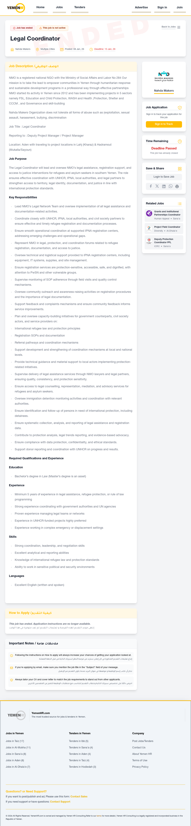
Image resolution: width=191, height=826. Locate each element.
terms (99, 816)
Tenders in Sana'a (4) (81, 748)
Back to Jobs (169, 27)
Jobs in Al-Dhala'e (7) (18, 767)
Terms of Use (139, 760)
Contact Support (60, 802)
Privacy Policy (140, 767)
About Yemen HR (142, 754)
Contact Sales (78, 797)
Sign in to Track (164, 124)
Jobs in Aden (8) (15, 760)
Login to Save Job (164, 177)
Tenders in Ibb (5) (78, 741)
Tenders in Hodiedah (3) (82, 767)
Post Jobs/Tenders (142, 741)
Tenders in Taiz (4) (79, 760)
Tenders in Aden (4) (80, 754)
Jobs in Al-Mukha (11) (18, 748)
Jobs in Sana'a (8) (16, 754)
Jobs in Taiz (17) (15, 741)
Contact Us (138, 748)
